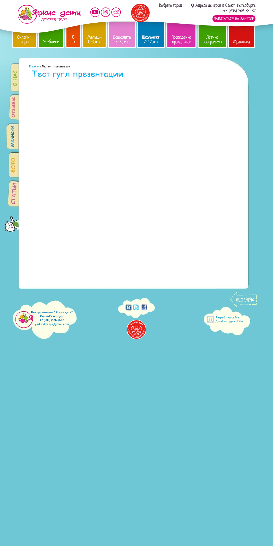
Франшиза (241, 42)
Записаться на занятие (234, 18)
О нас (73, 39)
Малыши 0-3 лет (94, 39)
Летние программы (212, 39)
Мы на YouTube (95, 12)
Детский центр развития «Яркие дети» (49, 14)
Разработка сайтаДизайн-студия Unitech (230, 319)
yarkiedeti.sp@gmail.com (52, 324)
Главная (34, 66)
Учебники (51, 42)
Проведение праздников (181, 39)
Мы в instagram (105, 12)
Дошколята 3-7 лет (122, 39)
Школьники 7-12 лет (151, 39)
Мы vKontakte (116, 12)
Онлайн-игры (24, 39)
